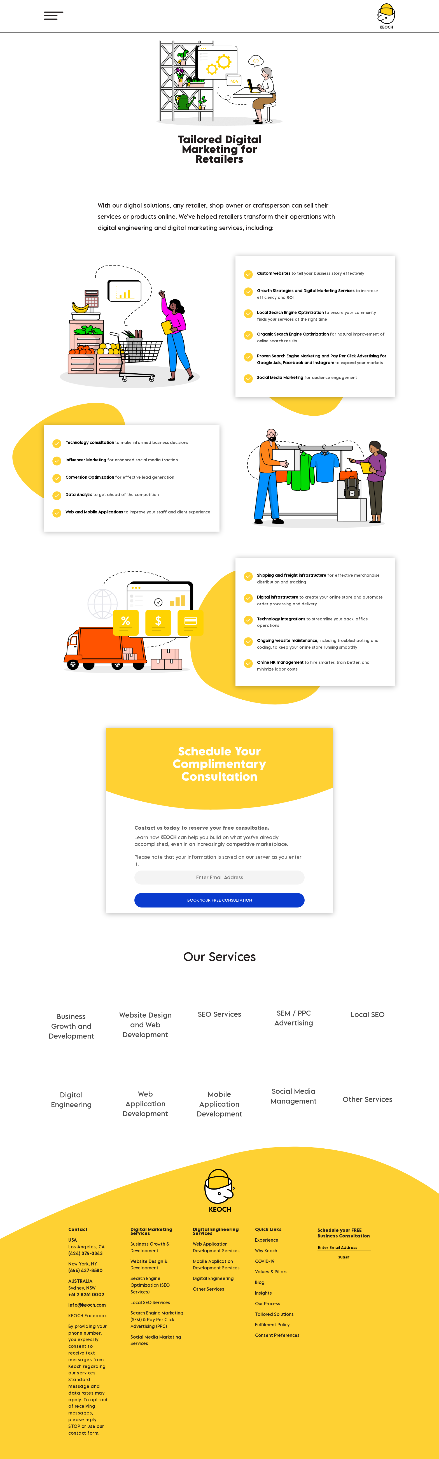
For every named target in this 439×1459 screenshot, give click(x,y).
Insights (263, 1292)
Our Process (267, 1303)
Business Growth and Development (71, 1026)
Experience (266, 1239)
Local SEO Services (150, 1302)
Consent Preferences (277, 1335)
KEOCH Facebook (87, 1315)
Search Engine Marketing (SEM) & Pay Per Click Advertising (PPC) (156, 1319)
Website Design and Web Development (145, 1025)
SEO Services (219, 1014)
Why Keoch (266, 1250)
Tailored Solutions (274, 1314)
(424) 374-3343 (85, 1253)
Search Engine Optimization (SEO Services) (150, 1285)
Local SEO (368, 1014)
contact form (83, 1432)
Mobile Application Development (219, 1104)
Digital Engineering (213, 1278)
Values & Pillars (271, 1271)
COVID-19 (264, 1261)
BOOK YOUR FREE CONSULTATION (219, 900)
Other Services (368, 1099)
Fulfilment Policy (272, 1324)
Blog (260, 1282)
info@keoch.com (87, 1304)
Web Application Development (145, 1104)
